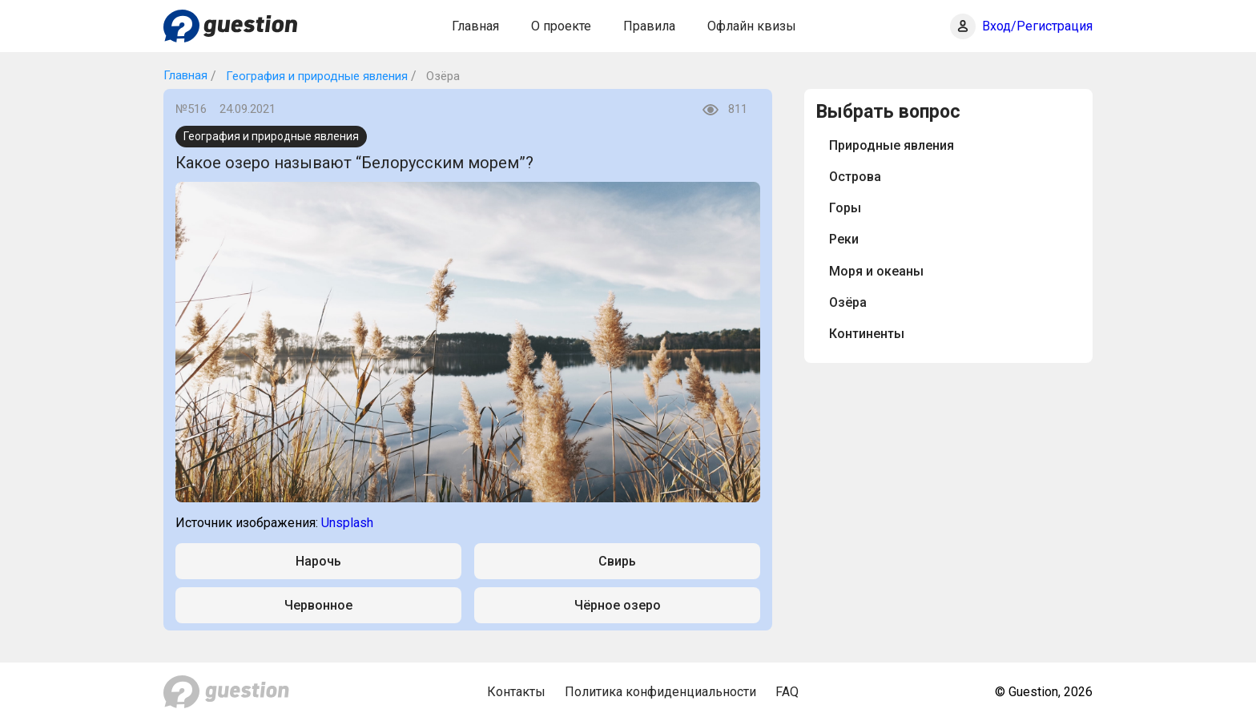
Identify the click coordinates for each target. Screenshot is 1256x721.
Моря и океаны (876, 271)
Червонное (318, 605)
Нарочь (318, 561)
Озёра (848, 302)
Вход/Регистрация (1037, 26)
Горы (845, 207)
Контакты (516, 691)
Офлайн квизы (751, 26)
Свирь (617, 561)
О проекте (561, 26)
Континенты (866, 333)
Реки (844, 239)
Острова (855, 176)
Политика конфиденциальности (660, 691)
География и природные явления (315, 76)
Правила (649, 26)
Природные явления (891, 145)
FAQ (787, 691)
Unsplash (347, 522)
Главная (475, 26)
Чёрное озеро (617, 605)
